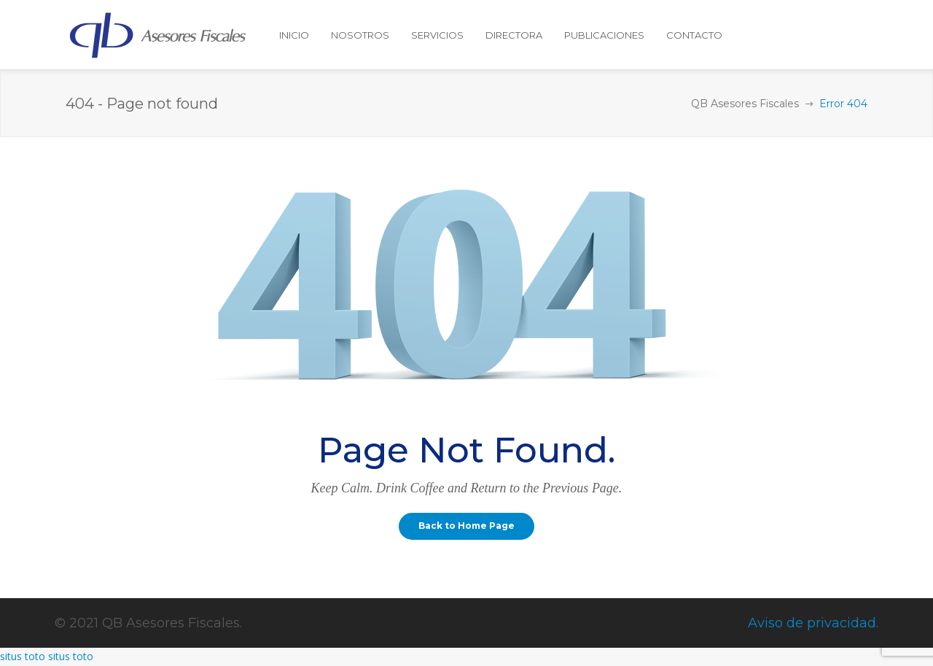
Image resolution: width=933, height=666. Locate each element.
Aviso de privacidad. (813, 623)
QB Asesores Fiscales (745, 103)
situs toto (22, 656)
